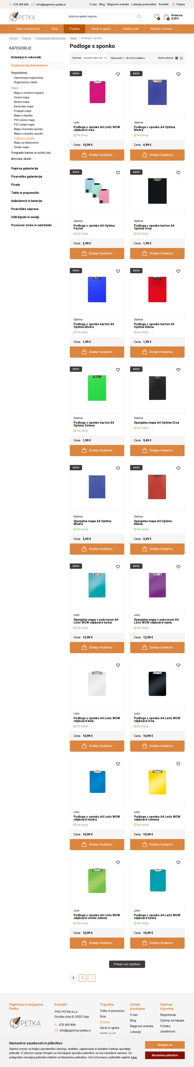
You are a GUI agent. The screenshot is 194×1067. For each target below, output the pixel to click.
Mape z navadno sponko (28, 133)
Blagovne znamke (118, 4)
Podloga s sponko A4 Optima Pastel (94, 227)
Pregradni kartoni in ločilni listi (31, 153)
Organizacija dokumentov (50, 38)
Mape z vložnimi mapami (29, 92)
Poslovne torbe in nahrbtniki (31, 225)
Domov (13, 38)
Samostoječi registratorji (28, 77)
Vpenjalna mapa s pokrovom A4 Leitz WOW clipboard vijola (156, 621)
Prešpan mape (23, 110)
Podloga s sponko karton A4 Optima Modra (94, 325)
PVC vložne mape (24, 120)
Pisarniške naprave (25, 209)
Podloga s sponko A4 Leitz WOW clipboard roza (97, 128)
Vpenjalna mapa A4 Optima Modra (92, 522)
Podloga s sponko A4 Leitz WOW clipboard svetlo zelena (97, 916)
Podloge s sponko (24, 138)
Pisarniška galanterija (26, 176)
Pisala (15, 184)
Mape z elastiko (23, 115)
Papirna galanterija (24, 168)
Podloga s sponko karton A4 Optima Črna (154, 227)
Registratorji (19, 73)
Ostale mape (21, 147)
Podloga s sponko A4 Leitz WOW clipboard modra (97, 818)
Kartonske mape (24, 106)
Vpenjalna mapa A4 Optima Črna (156, 422)
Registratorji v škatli (25, 82)
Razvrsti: (77, 57)
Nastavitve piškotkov (165, 1055)
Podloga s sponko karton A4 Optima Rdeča (154, 325)
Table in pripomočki (25, 193)
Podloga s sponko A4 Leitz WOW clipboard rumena (157, 818)
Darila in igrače (101, 29)
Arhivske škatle (21, 159)
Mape (73, 38)
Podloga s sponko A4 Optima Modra (154, 128)
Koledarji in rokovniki (26, 57)
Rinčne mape (22, 101)
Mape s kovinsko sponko (28, 129)
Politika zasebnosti (167, 1028)
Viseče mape (21, 97)
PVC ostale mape (24, 124)
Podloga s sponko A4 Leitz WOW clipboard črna (157, 719)
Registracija (168, 1015)
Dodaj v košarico (97, 155)
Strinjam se (165, 1044)
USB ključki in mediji (25, 217)
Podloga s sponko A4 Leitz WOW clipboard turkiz (157, 916)
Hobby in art (131, 29)
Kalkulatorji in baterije (26, 201)
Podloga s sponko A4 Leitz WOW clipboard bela (97, 719)
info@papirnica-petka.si (73, 1030)
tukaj (134, 1057)
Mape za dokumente (26, 142)
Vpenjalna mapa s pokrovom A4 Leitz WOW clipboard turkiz (96, 621)
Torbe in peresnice (27, 29)
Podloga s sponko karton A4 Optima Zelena (94, 424)
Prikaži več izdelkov (127, 964)
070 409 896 (65, 1025)
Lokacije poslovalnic (144, 4)
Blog (102, 4)
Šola (55, 29)
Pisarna (74, 29)
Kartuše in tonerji (161, 29)
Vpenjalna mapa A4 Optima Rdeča (153, 522)
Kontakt (164, 4)
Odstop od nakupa (172, 1020)
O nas (93, 4)
